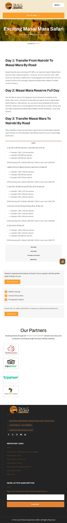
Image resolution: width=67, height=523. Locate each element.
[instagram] (16, 434)
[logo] (14, 6)
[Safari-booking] (11, 350)
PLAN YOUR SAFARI (35, 336)
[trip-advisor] (11, 363)
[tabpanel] (33, 195)
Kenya (37, 43)
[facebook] (8, 434)
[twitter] (12, 434)
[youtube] (21, 434)
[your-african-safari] (11, 391)
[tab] (33, 143)
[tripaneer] (11, 377)
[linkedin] (25, 434)
